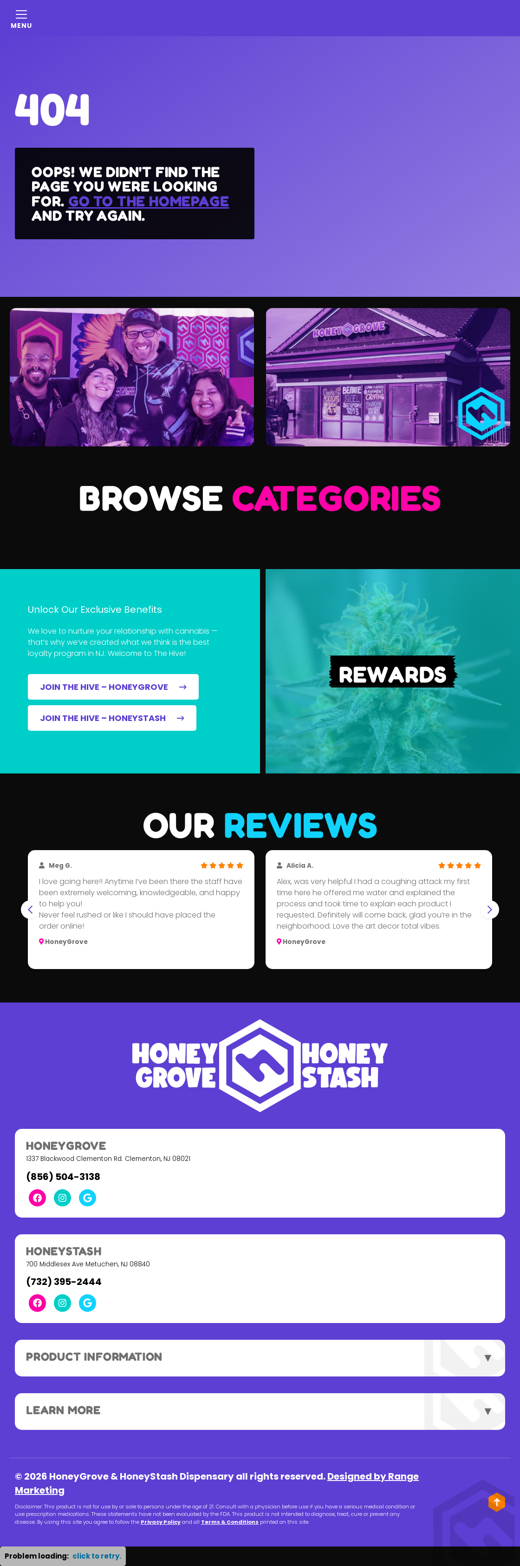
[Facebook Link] (37, 1197)
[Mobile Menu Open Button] (21, 18)
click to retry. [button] (96, 1556)
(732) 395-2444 (64, 1281)
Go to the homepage (148, 201)
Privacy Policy (161, 1522)
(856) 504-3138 (63, 1176)
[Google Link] (87, 1197)
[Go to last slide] (30, 909)
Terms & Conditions (230, 1522)
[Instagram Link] (62, 1197)
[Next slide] (490, 909)
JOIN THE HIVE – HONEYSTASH (112, 718)
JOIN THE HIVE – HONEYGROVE (113, 687)
